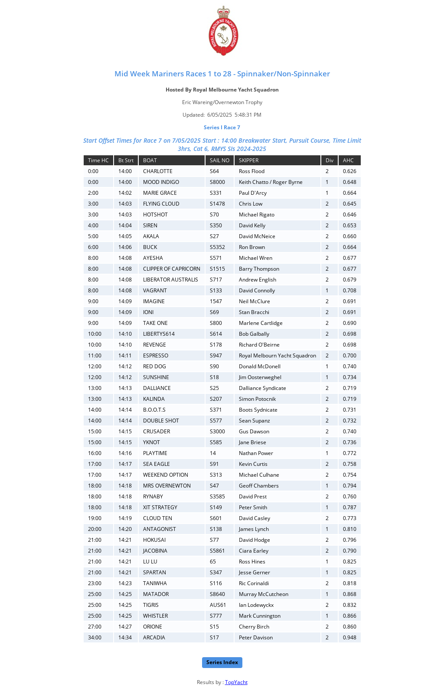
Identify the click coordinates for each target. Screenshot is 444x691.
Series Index (222, 662)
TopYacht (236, 682)
